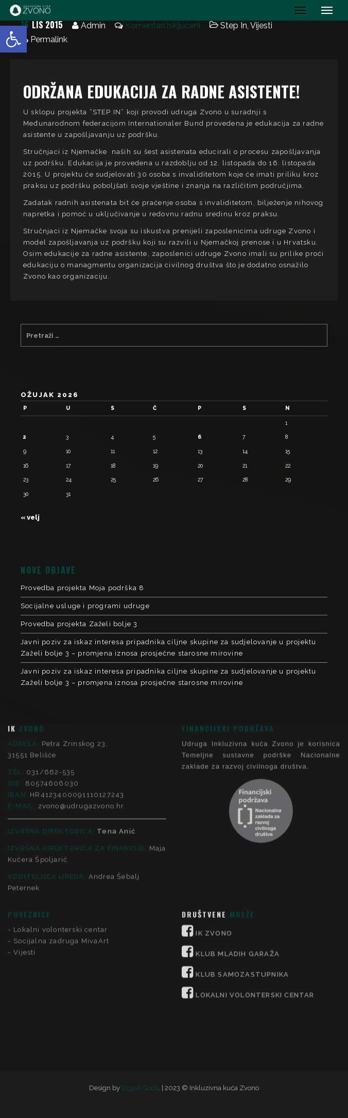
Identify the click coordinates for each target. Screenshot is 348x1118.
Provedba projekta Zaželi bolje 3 (79, 624)
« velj (30, 517)
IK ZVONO (214, 809)
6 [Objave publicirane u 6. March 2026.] (199, 437)
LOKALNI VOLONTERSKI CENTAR (255, 871)
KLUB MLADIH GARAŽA (238, 830)
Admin (93, 25)
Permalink (48, 39)
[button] (13, 39)
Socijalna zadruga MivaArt (61, 817)
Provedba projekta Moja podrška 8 (82, 588)
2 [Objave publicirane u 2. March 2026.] (24, 437)
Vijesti (261, 25)
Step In (233, 25)
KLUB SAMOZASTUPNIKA (242, 850)
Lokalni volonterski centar (60, 806)
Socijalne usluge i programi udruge (85, 606)
